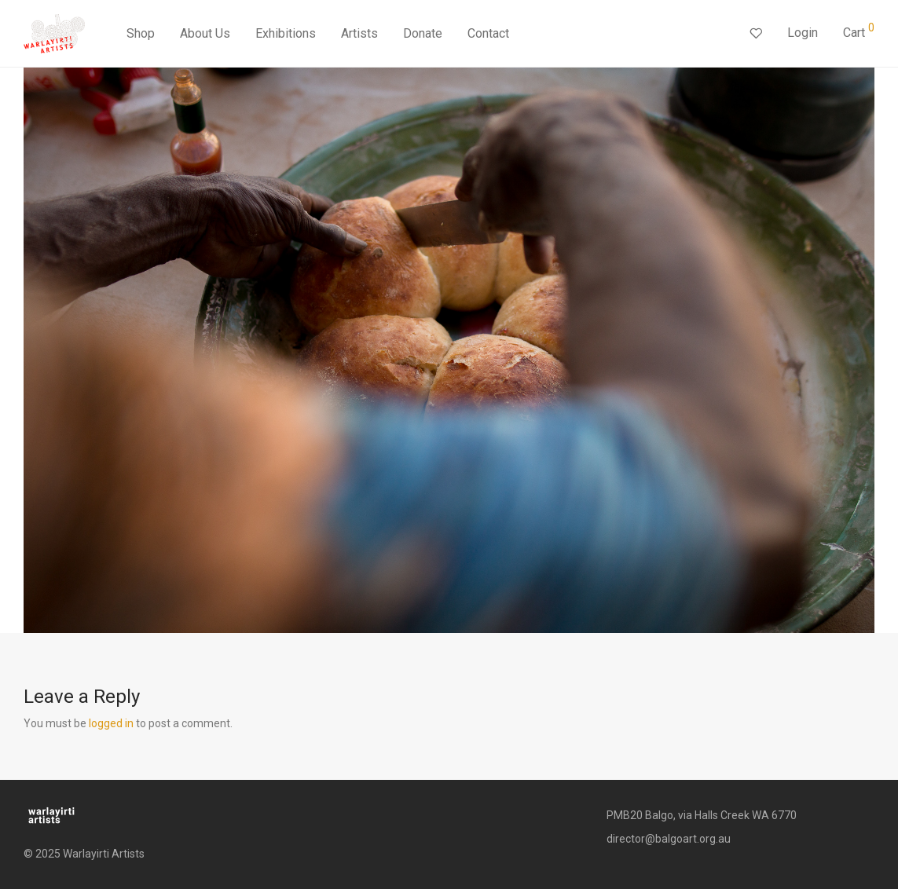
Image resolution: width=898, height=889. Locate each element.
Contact (488, 33)
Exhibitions (285, 33)
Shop (140, 33)
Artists (359, 33)
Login (802, 32)
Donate (422, 33)
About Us (205, 33)
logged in (111, 723)
